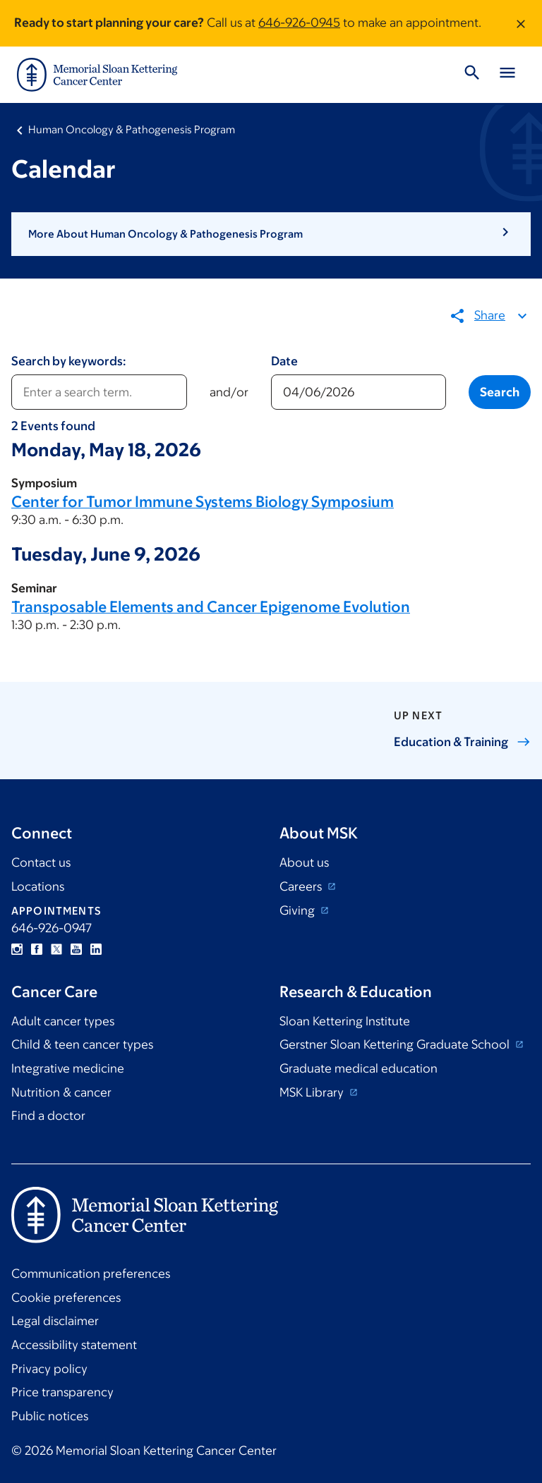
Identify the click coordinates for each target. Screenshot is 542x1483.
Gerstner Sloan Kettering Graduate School (395, 1044)
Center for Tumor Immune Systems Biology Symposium (202, 502)
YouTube (76, 949)
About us (304, 862)
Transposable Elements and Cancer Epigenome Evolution (210, 606)
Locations (37, 886)
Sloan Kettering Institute (344, 1021)
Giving (298, 910)
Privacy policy (49, 1369)
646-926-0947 (51, 928)
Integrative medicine (67, 1068)
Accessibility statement (74, 1345)
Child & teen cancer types (82, 1044)
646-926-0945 (299, 23)
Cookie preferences (66, 1297)
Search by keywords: (68, 361)
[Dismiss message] (521, 23)
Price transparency (62, 1392)
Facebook (36, 949)
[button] (271, 234)
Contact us (41, 862)
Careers (302, 886)
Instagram (17, 949)
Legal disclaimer (55, 1321)
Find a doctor (48, 1116)
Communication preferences (90, 1274)
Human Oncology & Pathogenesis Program (131, 129)
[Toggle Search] (472, 75)
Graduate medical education (358, 1068)
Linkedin (96, 949)
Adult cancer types (62, 1021)
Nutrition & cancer (61, 1092)
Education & (462, 742)
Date (284, 361)
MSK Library (313, 1092)
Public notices (49, 1416)
